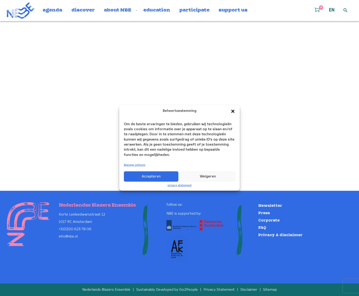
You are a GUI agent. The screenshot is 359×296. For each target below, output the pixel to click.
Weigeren (208, 176)
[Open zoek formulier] (345, 10)
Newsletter (270, 205)
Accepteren (151, 176)
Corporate (269, 220)
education (156, 10)
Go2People (188, 289)
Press (264, 213)
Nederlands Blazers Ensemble (106, 289)
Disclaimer (248, 289)
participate (194, 10)
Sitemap (270, 289)
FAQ (262, 228)
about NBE (117, 10)
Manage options (134, 165)
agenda (52, 10)
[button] (233, 111)
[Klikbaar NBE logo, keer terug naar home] (21, 10)
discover (83, 10)
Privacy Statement (219, 289)
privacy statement (180, 185)
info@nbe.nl (68, 236)
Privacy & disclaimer (280, 235)
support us (233, 10)
